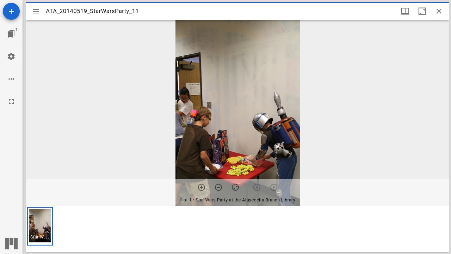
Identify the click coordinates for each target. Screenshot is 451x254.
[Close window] (439, 11)
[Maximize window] (422, 11)
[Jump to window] (11, 33)
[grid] (237, 229)
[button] (40, 226)
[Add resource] (11, 11)
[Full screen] (11, 101)
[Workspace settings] (11, 56)
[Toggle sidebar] (35, 11)
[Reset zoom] (235, 187)
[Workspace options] (11, 79)
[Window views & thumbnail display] (405, 11)
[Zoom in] (201, 187)
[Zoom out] (218, 187)
